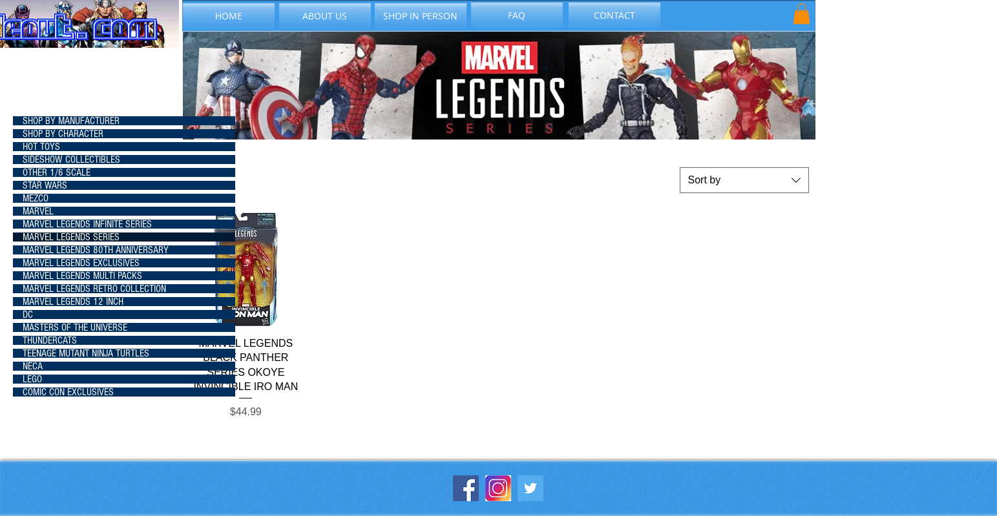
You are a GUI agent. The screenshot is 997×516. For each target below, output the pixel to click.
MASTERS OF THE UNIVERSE (75, 327)
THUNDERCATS (50, 340)
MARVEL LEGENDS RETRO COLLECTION (94, 288)
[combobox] (744, 180)
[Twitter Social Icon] (530, 488)
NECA (33, 366)
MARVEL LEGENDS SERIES (71, 237)
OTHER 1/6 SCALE (56, 172)
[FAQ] (517, 15)
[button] (801, 13)
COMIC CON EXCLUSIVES (68, 392)
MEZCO (35, 198)
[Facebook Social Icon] (466, 488)
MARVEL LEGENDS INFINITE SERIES (87, 224)
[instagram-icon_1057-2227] (498, 488)
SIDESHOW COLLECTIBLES (71, 159)
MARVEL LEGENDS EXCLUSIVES (81, 262)
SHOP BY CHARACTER (63, 133)
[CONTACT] (614, 15)
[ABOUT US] (325, 16)
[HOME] (229, 16)
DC (28, 314)
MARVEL (38, 211)
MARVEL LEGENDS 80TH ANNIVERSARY (96, 249)
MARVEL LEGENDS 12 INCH (73, 301)
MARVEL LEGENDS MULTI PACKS (82, 275)
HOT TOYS (41, 146)
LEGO (32, 379)
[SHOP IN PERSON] (421, 16)
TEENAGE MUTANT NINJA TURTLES (86, 353)
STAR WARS (45, 185)
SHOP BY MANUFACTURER (71, 120)
